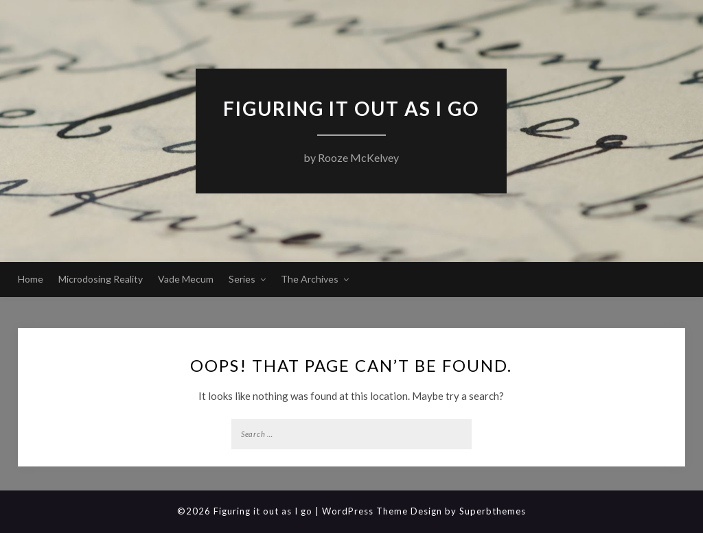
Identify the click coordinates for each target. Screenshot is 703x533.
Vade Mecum (186, 279)
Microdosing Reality (100, 279)
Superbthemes (492, 511)
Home (30, 279)
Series (242, 279)
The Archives (309, 279)
